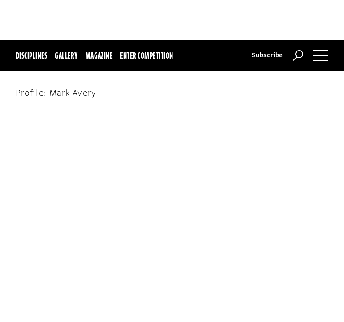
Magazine (99, 15)
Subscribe (267, 15)
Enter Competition (146, 15)
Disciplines (31, 15)
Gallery (66, 15)
